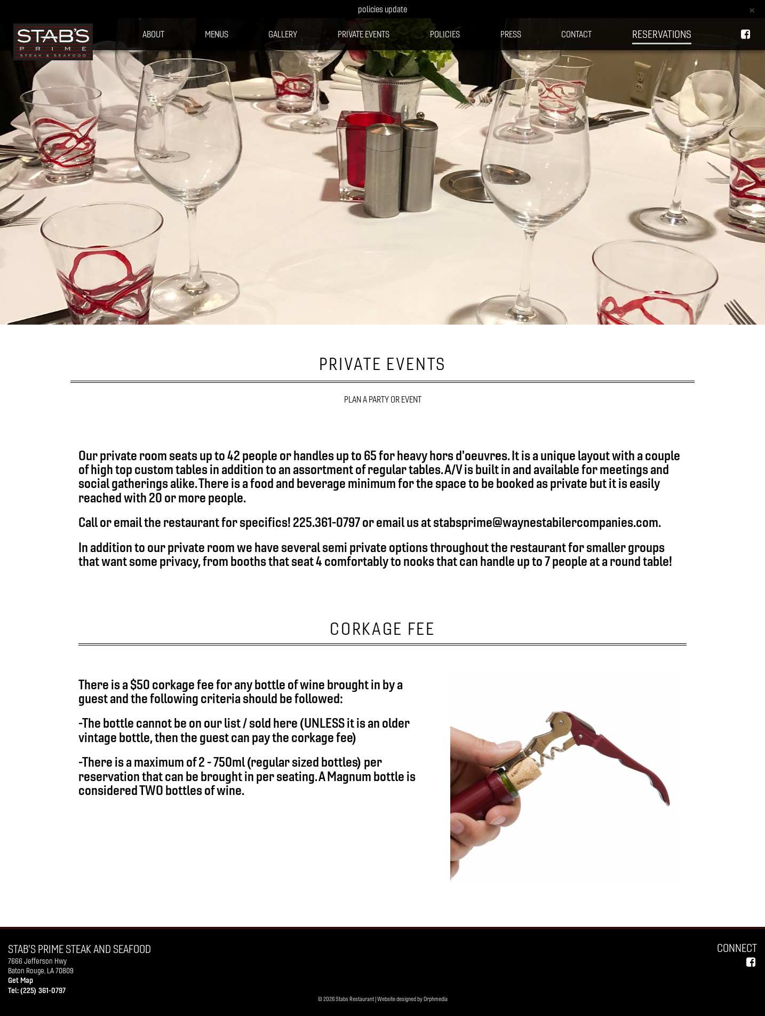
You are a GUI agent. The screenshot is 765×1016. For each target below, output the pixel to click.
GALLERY (282, 34)
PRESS (510, 34)
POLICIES (445, 34)
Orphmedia (436, 999)
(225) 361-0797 (43, 990)
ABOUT (153, 34)
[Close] (752, 9)
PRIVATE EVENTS (363, 34)
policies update (382, 9)
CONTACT (576, 34)
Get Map (20, 980)
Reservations (661, 34)
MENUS (216, 34)
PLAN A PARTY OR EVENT (382, 399)
